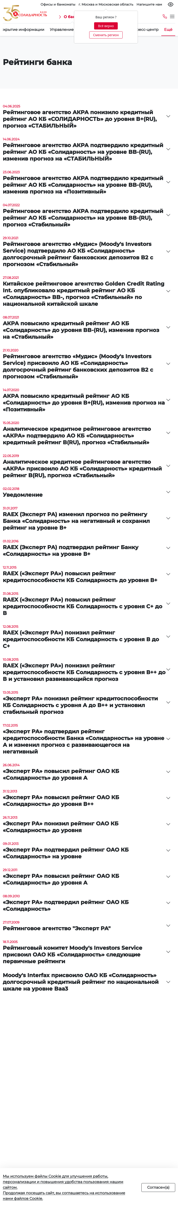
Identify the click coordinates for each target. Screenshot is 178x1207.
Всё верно (106, 26)
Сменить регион (106, 35)
